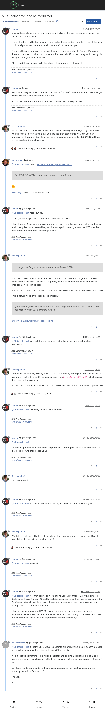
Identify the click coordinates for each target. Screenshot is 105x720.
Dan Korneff (17, 160)
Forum (22, 5)
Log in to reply (93, 21)
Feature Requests (10, 21)
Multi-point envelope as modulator (54, 164)
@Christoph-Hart (20, 164)
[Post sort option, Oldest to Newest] (82, 21)
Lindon (15, 29)
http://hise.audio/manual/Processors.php (32, 320)
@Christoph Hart (32, 160)
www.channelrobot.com (21, 72)
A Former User (18, 643)
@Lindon (24, 88)
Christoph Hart (18, 126)
